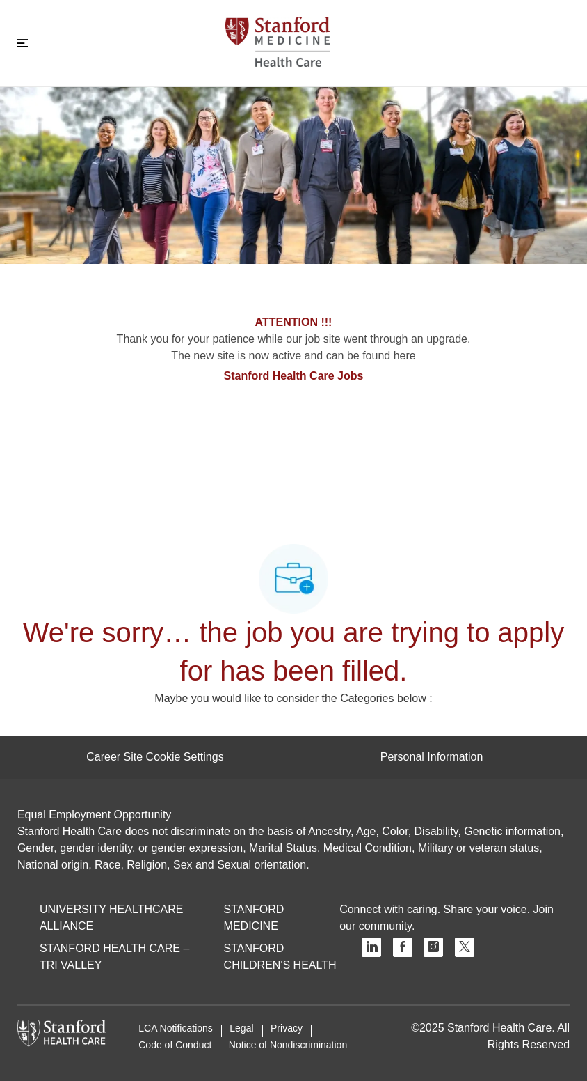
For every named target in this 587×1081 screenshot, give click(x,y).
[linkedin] (371, 947)
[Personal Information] (432, 757)
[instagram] (433, 947)
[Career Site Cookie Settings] (154, 757)
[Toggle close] (22, 43)
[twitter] (464, 947)
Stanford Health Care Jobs (294, 376)
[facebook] (402, 947)
